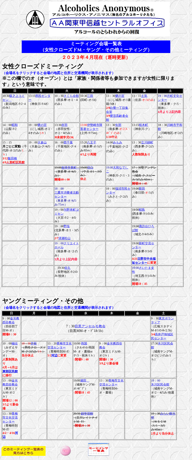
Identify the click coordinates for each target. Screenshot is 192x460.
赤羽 (64, 125)
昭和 (15, 125)
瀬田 (84, 380)
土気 (144, 95)
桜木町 (143, 125)
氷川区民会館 (160, 384)
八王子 (91, 142)
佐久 (67, 267)
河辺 (54, 355)
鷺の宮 (119, 95)
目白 (90, 167)
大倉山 (42, 142)
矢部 (118, 125)
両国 (84, 343)
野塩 (67, 226)
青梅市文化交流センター (10, 417)
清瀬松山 (64, 238)
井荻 (34, 343)
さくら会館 (71, 95)
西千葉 (68, 142)
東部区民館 (10, 371)
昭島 (142, 209)
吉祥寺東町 (70, 167)
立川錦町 (147, 142)
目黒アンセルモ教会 (90, 326)
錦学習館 (87, 413)
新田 (142, 188)
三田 (90, 95)
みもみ (117, 142)
